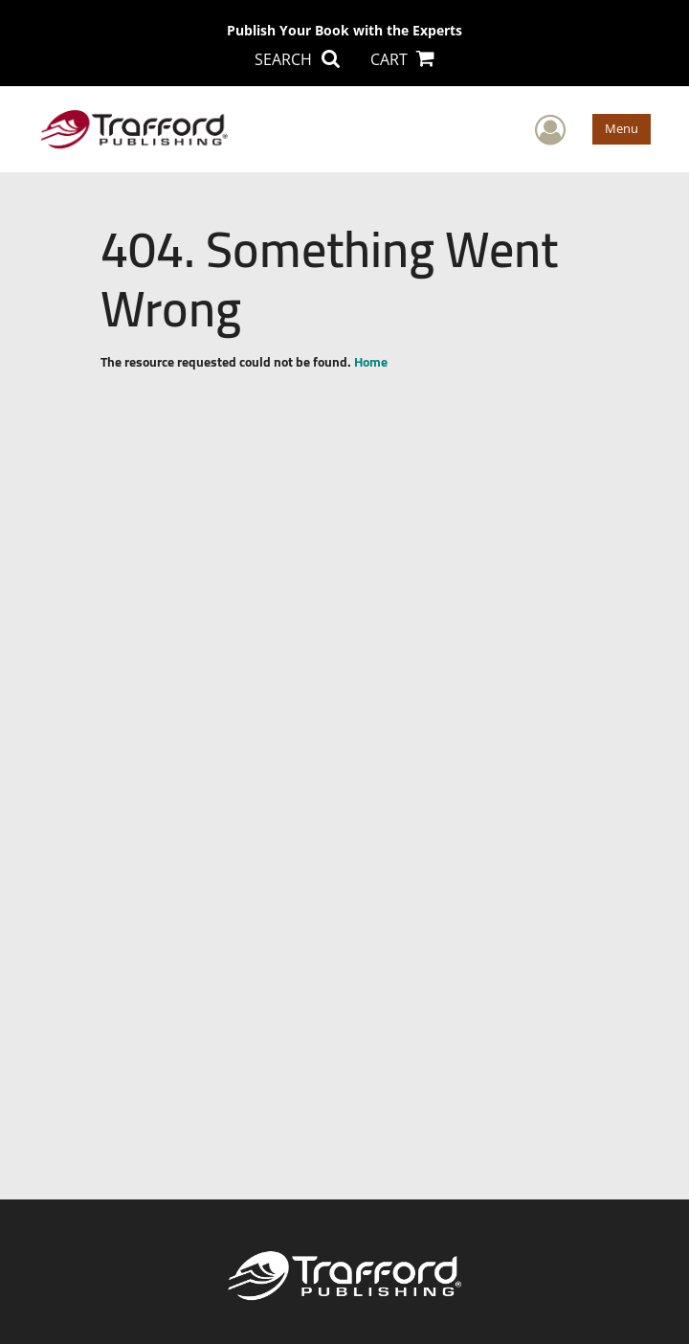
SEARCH (297, 59)
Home (371, 361)
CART (402, 59)
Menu (621, 128)
